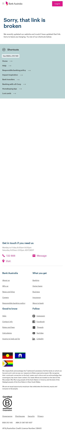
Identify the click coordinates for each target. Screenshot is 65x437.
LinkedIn (40, 339)
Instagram (41, 316)
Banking (36, 280)
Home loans (37, 286)
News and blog (8, 292)
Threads (40, 327)
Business (36, 292)
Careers (5, 297)
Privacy (40, 416)
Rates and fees (8, 327)
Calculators (7, 333)
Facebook (41, 322)
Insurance (37, 297)
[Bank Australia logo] (14, 3)
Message (42, 255)
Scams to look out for (11, 339)
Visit (8, 261)
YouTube (40, 333)
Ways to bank (38, 303)
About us (6, 280)
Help (4, 316)
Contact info (7, 322)
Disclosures (20, 416)
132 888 (10, 255)
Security (31, 416)
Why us (5, 286)
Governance (7, 416)
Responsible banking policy (13, 303)
